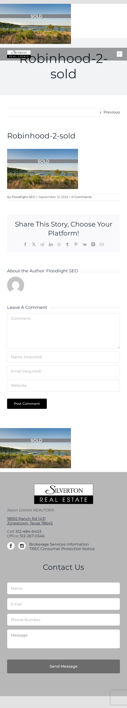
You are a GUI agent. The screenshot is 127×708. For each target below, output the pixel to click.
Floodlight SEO (23, 197)
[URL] (63, 386)
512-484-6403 (28, 531)
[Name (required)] (63, 357)
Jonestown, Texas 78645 (30, 523)
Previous (112, 112)
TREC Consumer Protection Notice (62, 549)
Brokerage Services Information (59, 544)
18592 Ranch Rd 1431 (26, 518)
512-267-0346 (32, 536)
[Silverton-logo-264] (19, 52)
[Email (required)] (63, 371)
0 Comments (81, 197)
